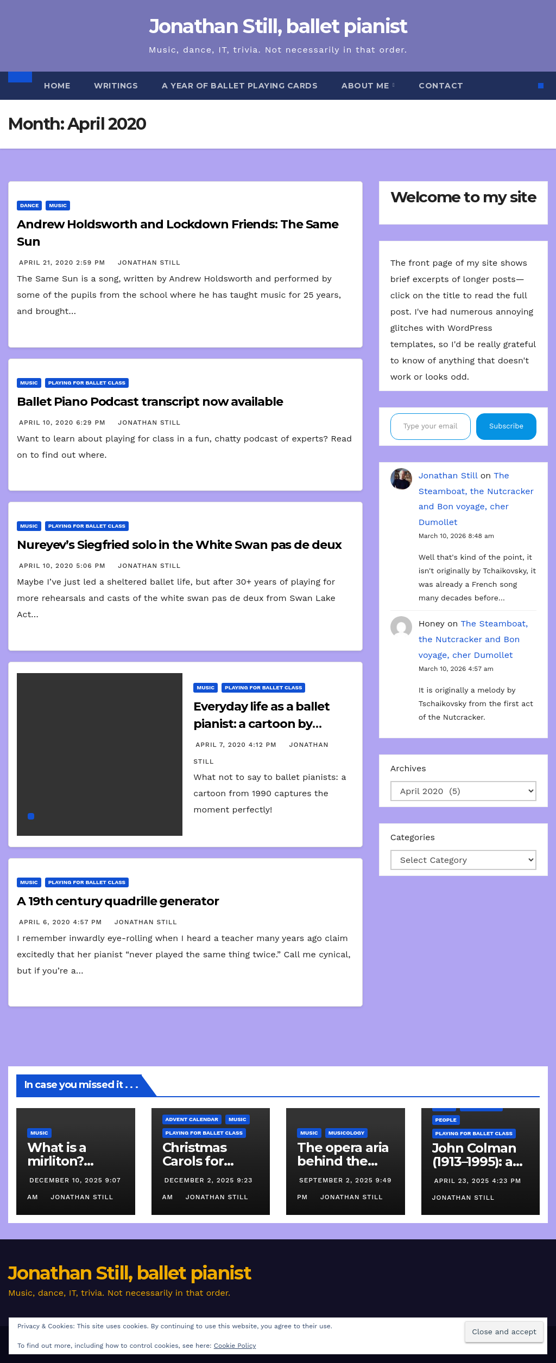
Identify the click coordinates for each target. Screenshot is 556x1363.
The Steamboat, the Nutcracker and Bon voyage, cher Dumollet (473, 639)
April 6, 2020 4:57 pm (62, 922)
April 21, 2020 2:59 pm (63, 262)
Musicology (346, 1133)
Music (58, 205)
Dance (29, 205)
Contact (441, 86)
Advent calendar (192, 1119)
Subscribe (506, 426)
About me (366, 86)
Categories (412, 837)
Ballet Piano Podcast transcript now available (150, 401)
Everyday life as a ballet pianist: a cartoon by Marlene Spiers (261, 723)
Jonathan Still (148, 262)
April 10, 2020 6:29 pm (63, 422)
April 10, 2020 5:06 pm (63, 565)
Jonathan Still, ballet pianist (278, 26)
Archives (408, 768)
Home (57, 86)
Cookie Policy (235, 1345)
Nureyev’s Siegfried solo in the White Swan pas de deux (179, 544)
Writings (116, 86)
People (446, 1120)
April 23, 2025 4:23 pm (478, 1181)
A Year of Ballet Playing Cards (240, 86)
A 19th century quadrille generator (118, 901)
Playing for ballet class (86, 383)
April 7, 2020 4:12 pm (237, 744)
